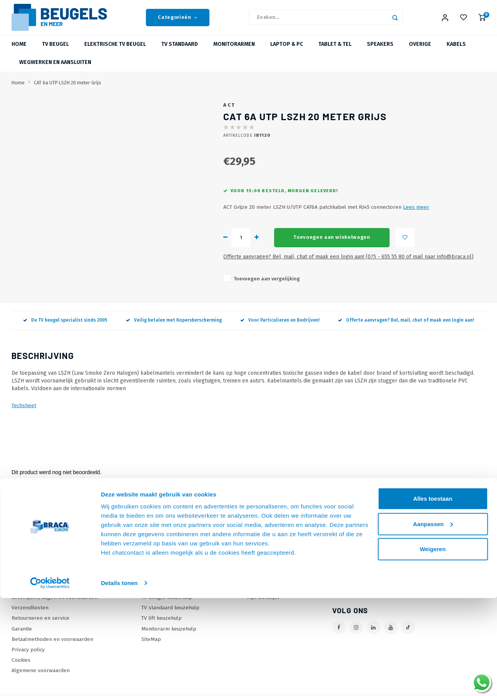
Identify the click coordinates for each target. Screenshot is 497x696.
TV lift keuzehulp (161, 625)
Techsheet (24, 412)
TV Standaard (179, 52)
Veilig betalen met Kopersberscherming (174, 327)
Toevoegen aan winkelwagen (331, 245)
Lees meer (416, 214)
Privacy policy (28, 657)
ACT (229, 112)
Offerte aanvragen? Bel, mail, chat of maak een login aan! (406, 327)
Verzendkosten (30, 615)
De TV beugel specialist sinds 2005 (65, 327)
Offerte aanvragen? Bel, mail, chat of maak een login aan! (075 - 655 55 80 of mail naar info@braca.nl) (348, 264)
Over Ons (23, 583)
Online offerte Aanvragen (172, 573)
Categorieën (177, 21)
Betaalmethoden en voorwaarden (52, 646)
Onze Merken (157, 583)
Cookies (21, 667)
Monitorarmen (234, 52)
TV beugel (55, 52)
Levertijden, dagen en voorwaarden (55, 604)
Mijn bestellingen (268, 583)
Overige (420, 52)
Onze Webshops (32, 594)
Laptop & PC (286, 52)
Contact (21, 573)
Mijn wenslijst (263, 604)
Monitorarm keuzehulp (168, 636)
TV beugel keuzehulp (166, 604)
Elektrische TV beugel (115, 52)
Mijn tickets (260, 594)
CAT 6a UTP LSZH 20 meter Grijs (67, 90)
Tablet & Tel (334, 52)
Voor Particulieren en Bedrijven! (280, 327)
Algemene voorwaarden (41, 677)
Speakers (380, 52)
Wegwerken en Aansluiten (55, 70)
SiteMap (151, 646)
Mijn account (261, 573)
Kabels (456, 52)
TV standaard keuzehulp (170, 615)
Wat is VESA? (156, 594)
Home (19, 52)
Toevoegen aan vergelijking (267, 286)
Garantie (22, 636)
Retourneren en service (40, 625)
